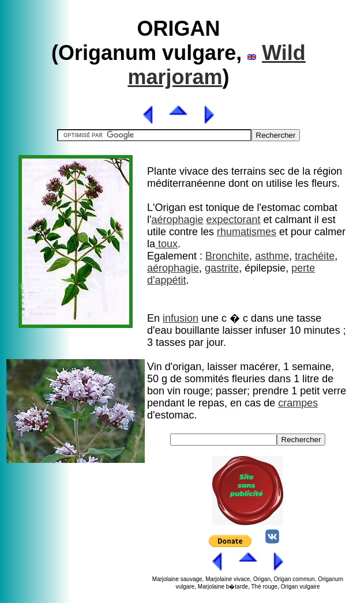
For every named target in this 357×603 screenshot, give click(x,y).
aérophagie (177, 219)
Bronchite (227, 256)
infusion (180, 318)
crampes (298, 403)
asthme (272, 256)
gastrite (222, 268)
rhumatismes (246, 232)
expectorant (233, 219)
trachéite (315, 256)
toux (166, 244)
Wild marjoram (216, 65)
